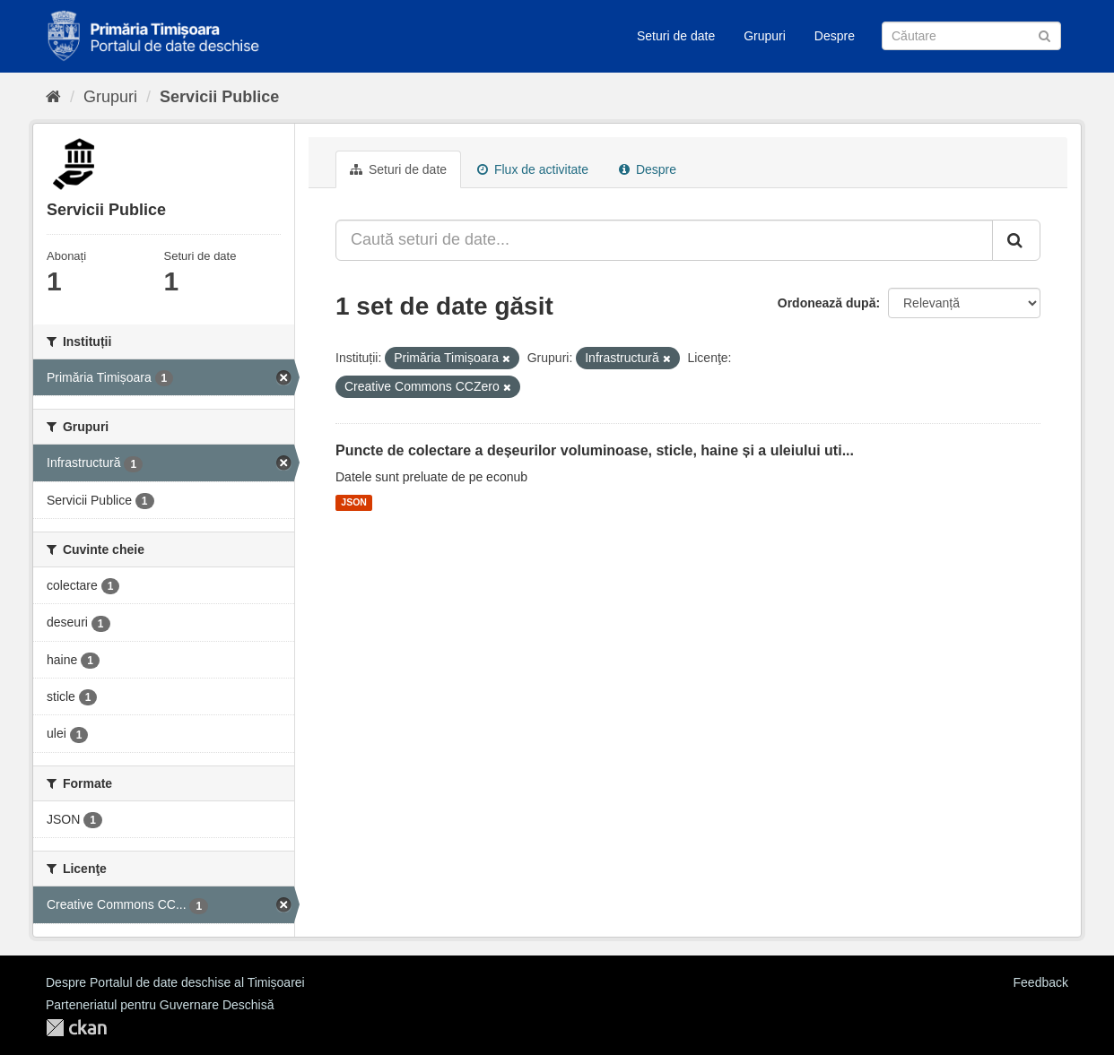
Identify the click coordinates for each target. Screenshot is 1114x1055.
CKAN (76, 1027)
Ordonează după (827, 303)
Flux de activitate (532, 169)
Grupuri (765, 36)
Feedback (1041, 982)
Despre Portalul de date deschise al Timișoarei (175, 982)
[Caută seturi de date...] (664, 240)
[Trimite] (1044, 34)
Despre (834, 36)
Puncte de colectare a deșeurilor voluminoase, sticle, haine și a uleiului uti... (594, 450)
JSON (354, 502)
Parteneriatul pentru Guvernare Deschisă (160, 1005)
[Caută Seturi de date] (971, 36)
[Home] (53, 97)
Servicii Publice (219, 97)
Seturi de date (676, 36)
